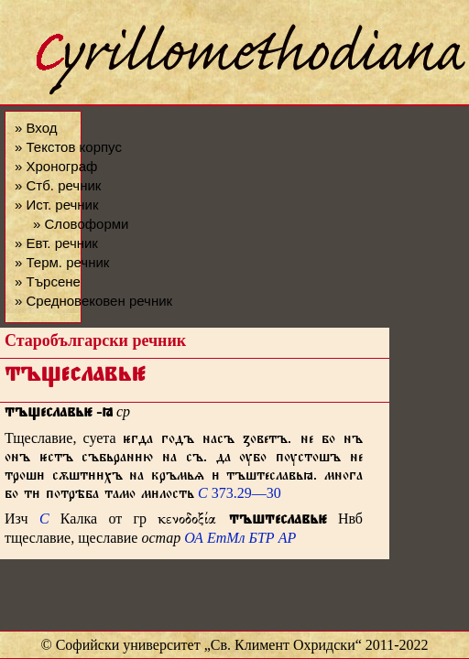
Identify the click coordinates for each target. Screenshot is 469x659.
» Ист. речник (57, 204)
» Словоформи (80, 224)
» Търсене (48, 281)
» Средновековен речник (93, 300)
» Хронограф (56, 166)
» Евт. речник (56, 243)
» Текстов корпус (68, 147)
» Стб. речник (58, 185)
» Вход (36, 127)
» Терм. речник (62, 262)
